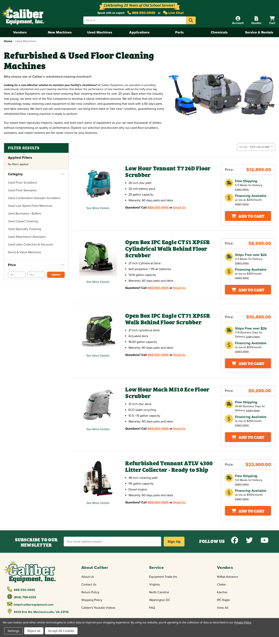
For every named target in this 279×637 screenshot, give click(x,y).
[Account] (237, 20)
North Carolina (159, 592)
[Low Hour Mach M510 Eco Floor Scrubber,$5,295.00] (98, 404)
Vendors (20, 32)
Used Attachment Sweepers (27, 237)
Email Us (179, 207)
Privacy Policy (242, 622)
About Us (87, 577)
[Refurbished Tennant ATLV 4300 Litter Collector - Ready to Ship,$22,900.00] (98, 478)
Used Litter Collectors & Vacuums (30, 244)
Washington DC (159, 600)
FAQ (152, 608)
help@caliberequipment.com (30, 604)
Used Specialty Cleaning (24, 229)
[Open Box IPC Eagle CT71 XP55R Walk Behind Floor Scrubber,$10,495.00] (98, 330)
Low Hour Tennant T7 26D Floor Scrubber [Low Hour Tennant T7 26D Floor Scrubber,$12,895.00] (167, 172)
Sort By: (243, 147)
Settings (13, 631)
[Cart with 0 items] (272, 20)
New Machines (60, 32)
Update (56, 274)
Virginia (154, 584)
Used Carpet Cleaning (23, 221)
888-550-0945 (141, 13)
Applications (139, 32)
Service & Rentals (259, 32)
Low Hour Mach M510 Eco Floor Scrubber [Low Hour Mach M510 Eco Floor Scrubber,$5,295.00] (167, 393)
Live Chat (173, 13)
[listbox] (262, 147)
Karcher (222, 592)
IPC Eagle (223, 600)
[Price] (36, 265)
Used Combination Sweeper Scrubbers (34, 198)
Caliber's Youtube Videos (98, 608)
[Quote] (256, 20)
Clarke (221, 584)
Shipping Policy (91, 600)
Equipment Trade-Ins (163, 577)
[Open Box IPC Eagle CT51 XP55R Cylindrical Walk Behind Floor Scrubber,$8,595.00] (98, 257)
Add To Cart (248, 216)
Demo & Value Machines (24, 252)
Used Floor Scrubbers (22, 183)
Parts (179, 32)
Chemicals (219, 32)
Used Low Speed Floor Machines (30, 206)
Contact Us (88, 584)
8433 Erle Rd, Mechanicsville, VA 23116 (38, 611)
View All (222, 608)
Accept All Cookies (61, 631)
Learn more (242, 189)
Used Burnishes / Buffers (24, 213)
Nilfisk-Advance (227, 577)
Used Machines (99, 32)
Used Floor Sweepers (22, 190)
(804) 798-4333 (21, 596)
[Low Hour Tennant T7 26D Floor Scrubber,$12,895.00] (98, 183)
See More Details (97, 208)
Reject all (33, 631)
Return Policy (90, 592)
